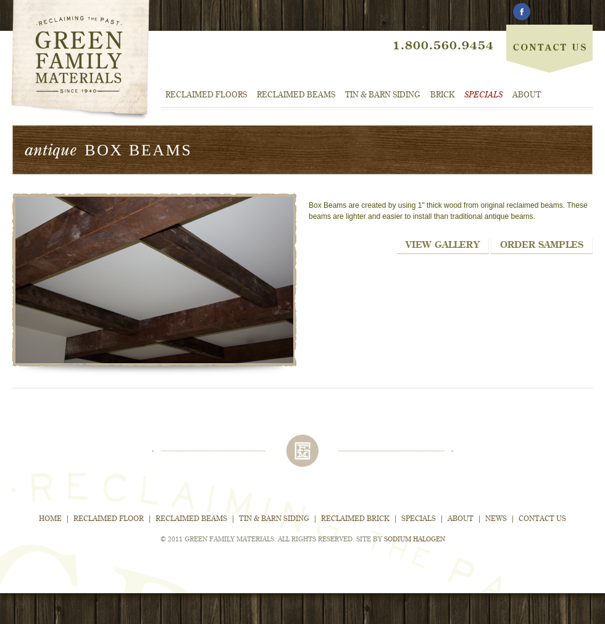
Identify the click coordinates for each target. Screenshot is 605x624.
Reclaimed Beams (296, 95)
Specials (483, 95)
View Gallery (443, 245)
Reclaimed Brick (355, 519)
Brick (442, 95)
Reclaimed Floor (108, 519)
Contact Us (549, 37)
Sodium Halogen (414, 539)
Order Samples (541, 245)
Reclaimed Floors (206, 95)
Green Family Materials (80, 61)
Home (50, 519)
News (496, 519)
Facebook (521, 12)
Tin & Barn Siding (382, 95)
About (526, 95)
